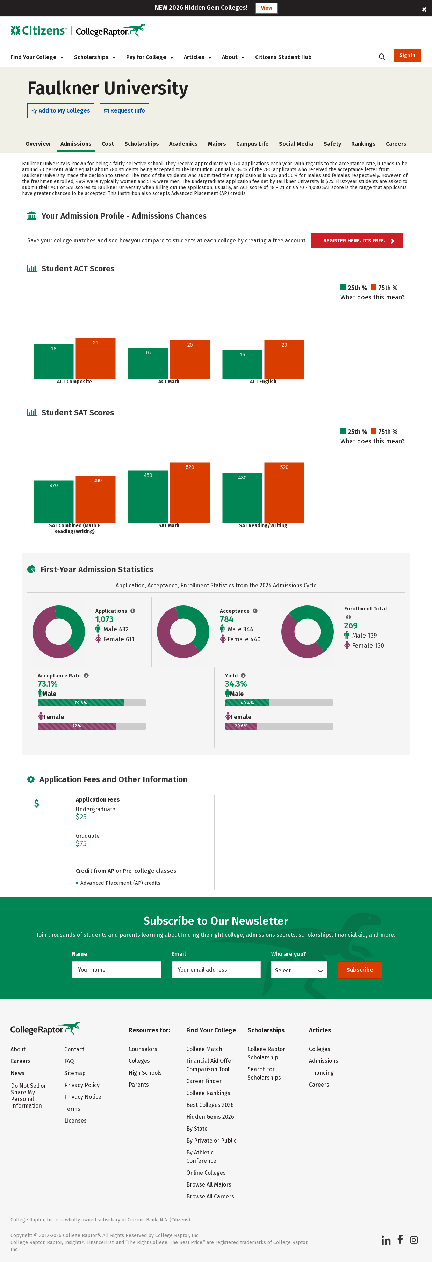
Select (283, 970)
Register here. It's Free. (354, 241)
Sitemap (75, 1073)
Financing (321, 1072)
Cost (108, 143)
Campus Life (252, 143)
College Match (204, 1049)
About (233, 57)
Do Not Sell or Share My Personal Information (28, 1095)
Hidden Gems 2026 (210, 1117)
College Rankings (208, 1093)
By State (197, 1128)
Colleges (139, 1061)
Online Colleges (206, 1172)
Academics (183, 143)
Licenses (75, 1120)
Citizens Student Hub (283, 57)
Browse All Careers (210, 1196)
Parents (139, 1084)
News (17, 1073)
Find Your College (37, 57)
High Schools (145, 1072)
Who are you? (288, 954)
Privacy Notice (82, 1097)
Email (179, 954)
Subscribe (359, 969)
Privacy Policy (82, 1085)
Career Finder (204, 1081)
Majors (217, 143)
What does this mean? (372, 297)
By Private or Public (211, 1140)
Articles (197, 57)
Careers (396, 143)
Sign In (407, 55)
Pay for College (149, 57)
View (266, 8)
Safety (332, 143)
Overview (38, 143)
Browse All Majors (208, 1184)
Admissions (323, 1061)
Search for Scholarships (264, 1073)
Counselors (143, 1049)
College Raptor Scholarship (266, 1053)
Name (79, 954)
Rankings (363, 143)
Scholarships (94, 57)
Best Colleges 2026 (210, 1105)
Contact (74, 1049)
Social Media (296, 143)
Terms (72, 1108)
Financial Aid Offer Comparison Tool (209, 1065)
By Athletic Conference (201, 1156)
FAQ (69, 1061)
